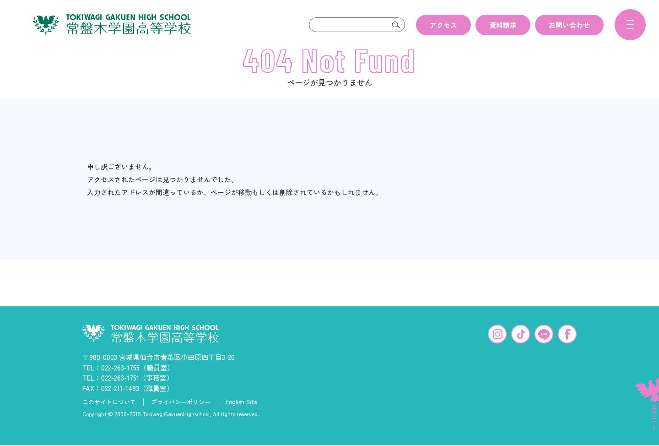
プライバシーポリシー (181, 417)
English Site (241, 417)
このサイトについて (109, 417)
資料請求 (503, 25)
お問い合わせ (569, 25)
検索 (396, 25)
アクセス (443, 25)
